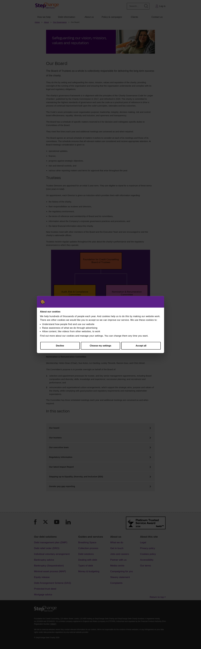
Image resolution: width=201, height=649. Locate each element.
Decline (60, 345)
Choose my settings (100, 345)
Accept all (141, 345)
